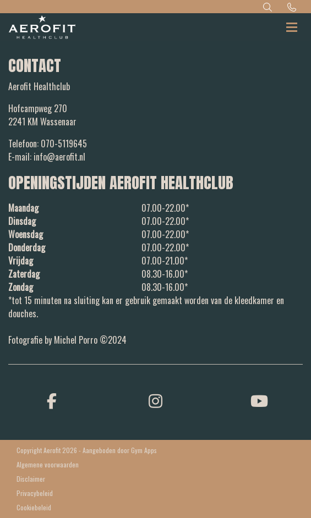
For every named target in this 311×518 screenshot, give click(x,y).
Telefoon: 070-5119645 (47, 143)
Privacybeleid (35, 493)
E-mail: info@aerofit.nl (46, 156)
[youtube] (259, 400)
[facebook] (51, 400)
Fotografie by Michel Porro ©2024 (67, 339)
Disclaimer (31, 478)
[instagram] (155, 400)
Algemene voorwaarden (48, 464)
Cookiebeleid (34, 507)
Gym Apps (144, 450)
